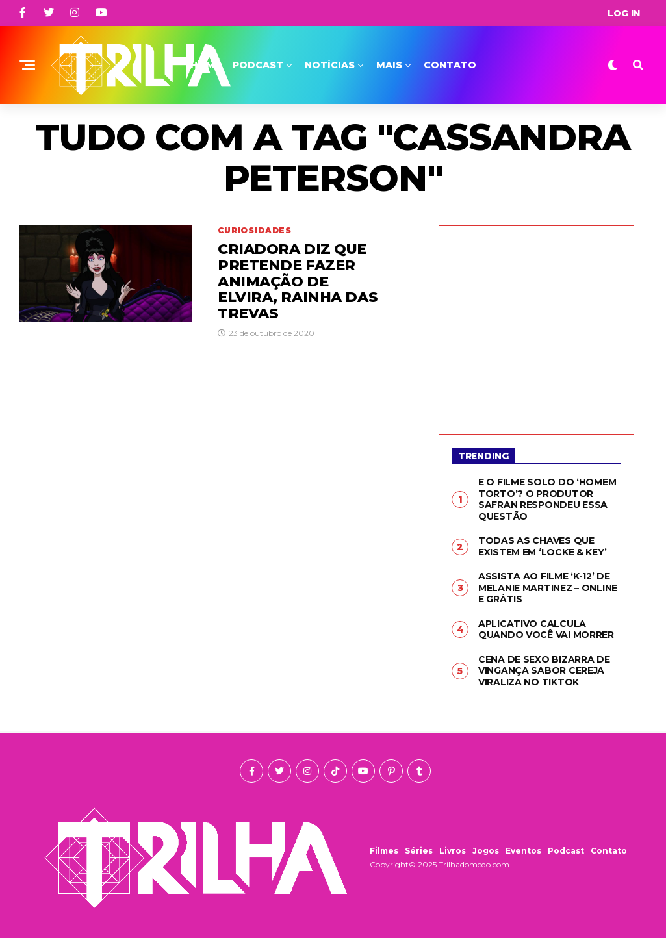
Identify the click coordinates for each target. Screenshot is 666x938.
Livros (452, 851)
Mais (389, 65)
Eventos (523, 851)
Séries (419, 851)
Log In (624, 13)
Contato (450, 65)
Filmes (384, 851)
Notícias (330, 65)
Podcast (258, 65)
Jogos (485, 851)
